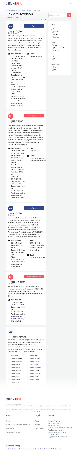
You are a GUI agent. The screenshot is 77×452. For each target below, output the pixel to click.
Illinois (56, 34)
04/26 (50, 425)
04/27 (59, 423)
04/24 (59, 425)
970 (55, 70)
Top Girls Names (54, 434)
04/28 (54, 423)
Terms (37, 421)
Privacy (37, 425)
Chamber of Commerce (13, 432)
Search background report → (34, 26)
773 (55, 67)
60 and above (58, 59)
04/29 (50, 423)
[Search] (57, 15)
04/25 (54, 425)
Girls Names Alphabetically (57, 432)
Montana (56, 37)
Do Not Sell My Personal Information (18, 425)
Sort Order (41, 19)
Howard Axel (13, 355)
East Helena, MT (59, 48)
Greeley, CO (57, 50)
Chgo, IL (56, 45)
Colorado (56, 32)
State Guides (10, 428)
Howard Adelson (32, 364)
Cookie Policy (39, 428)
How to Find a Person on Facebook (60, 428)
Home (8, 421)
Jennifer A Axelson (14, 47)
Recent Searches (54, 421)
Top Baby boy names (55, 430)
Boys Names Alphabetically (57, 437)
